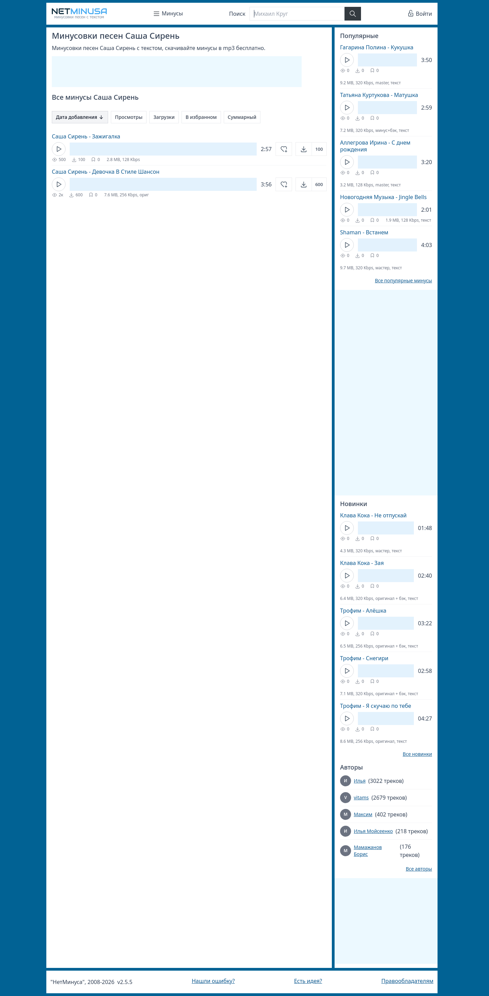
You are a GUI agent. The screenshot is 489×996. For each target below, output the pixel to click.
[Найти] (353, 14)
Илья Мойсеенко (373, 831)
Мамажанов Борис (368, 850)
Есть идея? (308, 980)
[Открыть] (311, 149)
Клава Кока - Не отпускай (373, 515)
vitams (361, 797)
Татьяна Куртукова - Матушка (379, 94)
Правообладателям (407, 980)
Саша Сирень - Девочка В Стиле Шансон (106, 171)
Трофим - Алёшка (363, 610)
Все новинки (417, 754)
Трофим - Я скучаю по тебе (375, 705)
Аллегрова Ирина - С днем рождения (375, 146)
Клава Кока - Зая (362, 563)
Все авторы (419, 869)
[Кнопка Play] (59, 149)
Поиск (237, 13)
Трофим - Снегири (364, 658)
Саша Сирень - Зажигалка (86, 136)
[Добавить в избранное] (284, 149)
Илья (359, 780)
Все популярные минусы (403, 281)
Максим (363, 814)
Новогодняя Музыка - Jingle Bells (383, 197)
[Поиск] (296, 14)
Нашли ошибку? (213, 980)
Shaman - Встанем (364, 232)
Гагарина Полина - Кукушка (377, 47)
